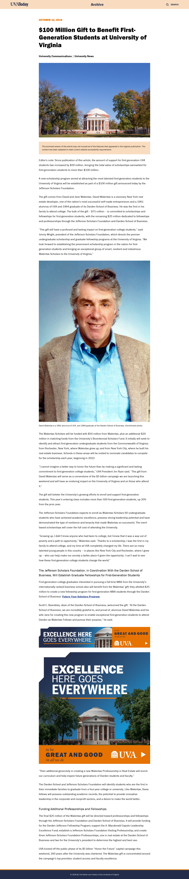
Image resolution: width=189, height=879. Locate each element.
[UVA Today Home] (19, 4)
